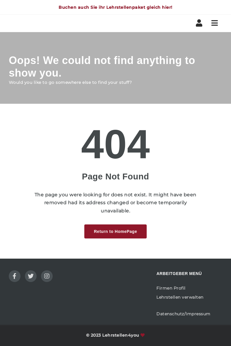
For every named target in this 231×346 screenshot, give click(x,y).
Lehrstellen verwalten (179, 297)
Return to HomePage (115, 231)
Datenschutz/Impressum (183, 313)
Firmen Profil (171, 288)
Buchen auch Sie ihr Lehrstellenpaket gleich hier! (115, 7)
